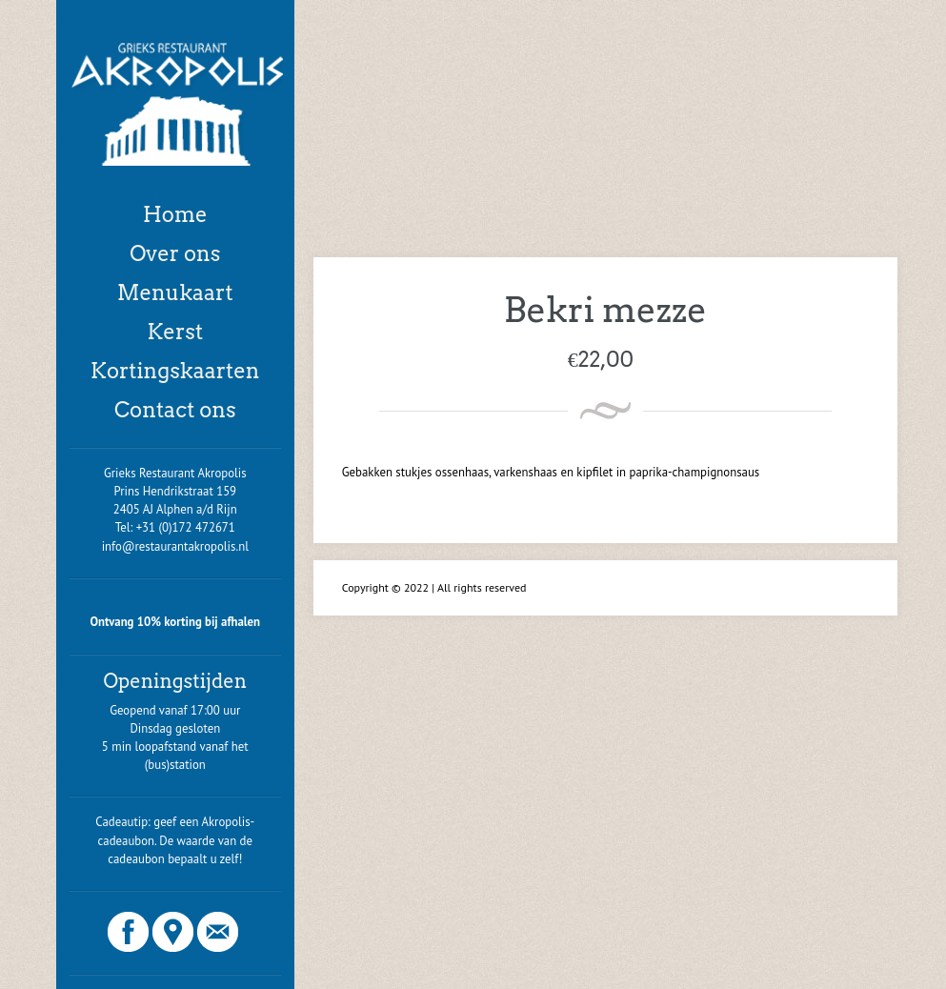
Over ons (175, 253)
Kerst (175, 331)
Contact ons (175, 409)
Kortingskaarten (175, 370)
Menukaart (175, 292)
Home (175, 214)
